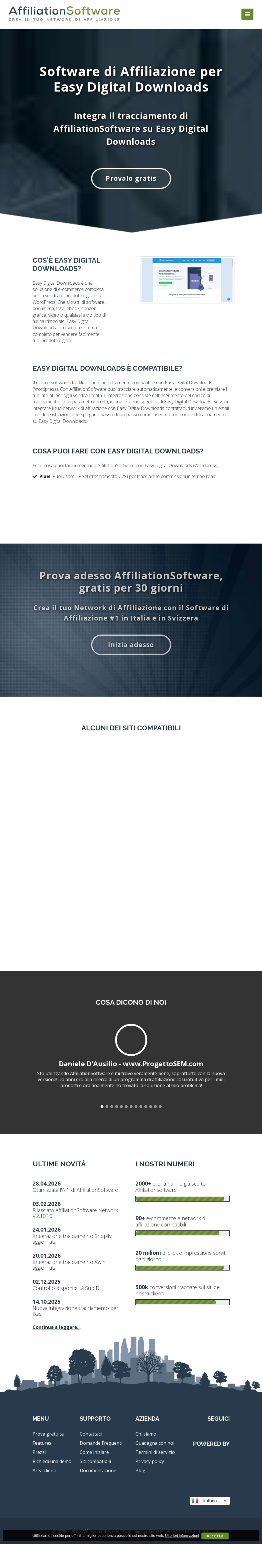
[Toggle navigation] (247, 14)
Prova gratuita (48, 1434)
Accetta (215, 1536)
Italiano (209, 1501)
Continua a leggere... (57, 1327)
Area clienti (44, 1470)
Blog (140, 1470)
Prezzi (39, 1452)
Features (42, 1443)
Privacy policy (149, 1461)
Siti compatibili (95, 1461)
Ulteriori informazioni (182, 1535)
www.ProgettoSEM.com (163, 1063)
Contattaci (91, 1434)
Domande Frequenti (101, 1443)
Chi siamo (145, 1434)
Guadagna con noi (154, 1443)
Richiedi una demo (52, 1461)
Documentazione (98, 1470)
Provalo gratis (131, 178)
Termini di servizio (155, 1452)
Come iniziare (94, 1452)
